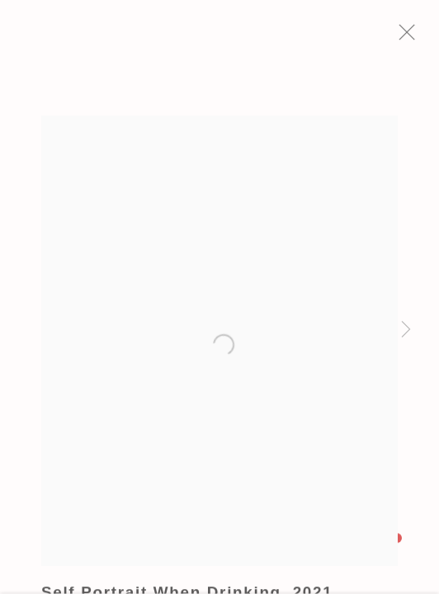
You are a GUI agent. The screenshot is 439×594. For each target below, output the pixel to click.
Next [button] (405, 330)
